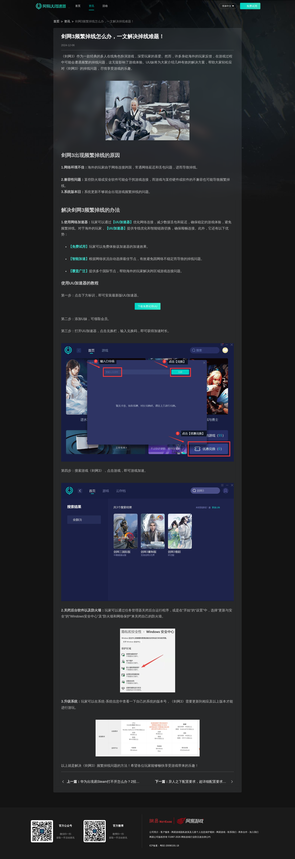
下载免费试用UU (147, 306)
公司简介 (153, 832)
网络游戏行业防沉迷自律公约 (196, 837)
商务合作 (242, 832)
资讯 (91, 5)
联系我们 (231, 832)
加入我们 (254, 832)
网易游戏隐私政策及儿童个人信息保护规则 (192, 832)
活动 (105, 5)
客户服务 (165, 832)
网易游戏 (220, 832)
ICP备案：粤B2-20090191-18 (164, 845)
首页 (78, 5)
